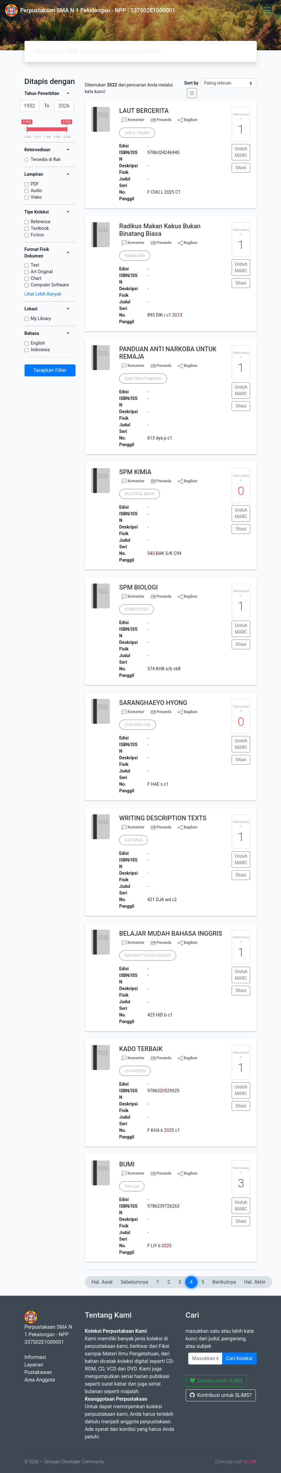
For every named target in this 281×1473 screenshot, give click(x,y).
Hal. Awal (102, 1282)
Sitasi (241, 167)
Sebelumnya (134, 1282)
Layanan (34, 1365)
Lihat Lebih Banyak (43, 293)
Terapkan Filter (49, 370)
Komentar (133, 120)
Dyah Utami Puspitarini (143, 378)
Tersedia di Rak (46, 159)
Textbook (40, 228)
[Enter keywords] (205, 1359)
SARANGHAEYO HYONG (153, 702)
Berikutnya (224, 1282)
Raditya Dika (135, 255)
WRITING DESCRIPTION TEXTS (162, 818)
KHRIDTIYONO (137, 609)
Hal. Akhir (255, 1282)
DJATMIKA (133, 840)
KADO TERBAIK (141, 1049)
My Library (41, 318)
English (38, 343)
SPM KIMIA (135, 472)
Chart (36, 278)
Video (36, 197)
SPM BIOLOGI (138, 587)
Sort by (191, 83)
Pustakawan (38, 1372)
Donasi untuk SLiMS (216, 1381)
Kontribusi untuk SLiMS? (221, 1395)
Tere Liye (132, 1186)
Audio (36, 190)
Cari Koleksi (239, 1358)
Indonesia (40, 349)
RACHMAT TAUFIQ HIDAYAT (148, 955)
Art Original (42, 271)
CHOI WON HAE (138, 725)
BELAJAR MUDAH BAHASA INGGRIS (170, 933)
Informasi (35, 1357)
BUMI (127, 1164)
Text (35, 265)
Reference (41, 221)
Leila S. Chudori (137, 132)
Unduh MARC (241, 152)
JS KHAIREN (135, 1071)
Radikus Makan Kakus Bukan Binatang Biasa (159, 229)
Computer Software (50, 284)
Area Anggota (40, 1380)
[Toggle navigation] (267, 10)
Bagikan (188, 120)
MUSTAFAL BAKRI (140, 494)
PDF (35, 183)
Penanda (164, 120)
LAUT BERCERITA (144, 110)
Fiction (37, 234)
